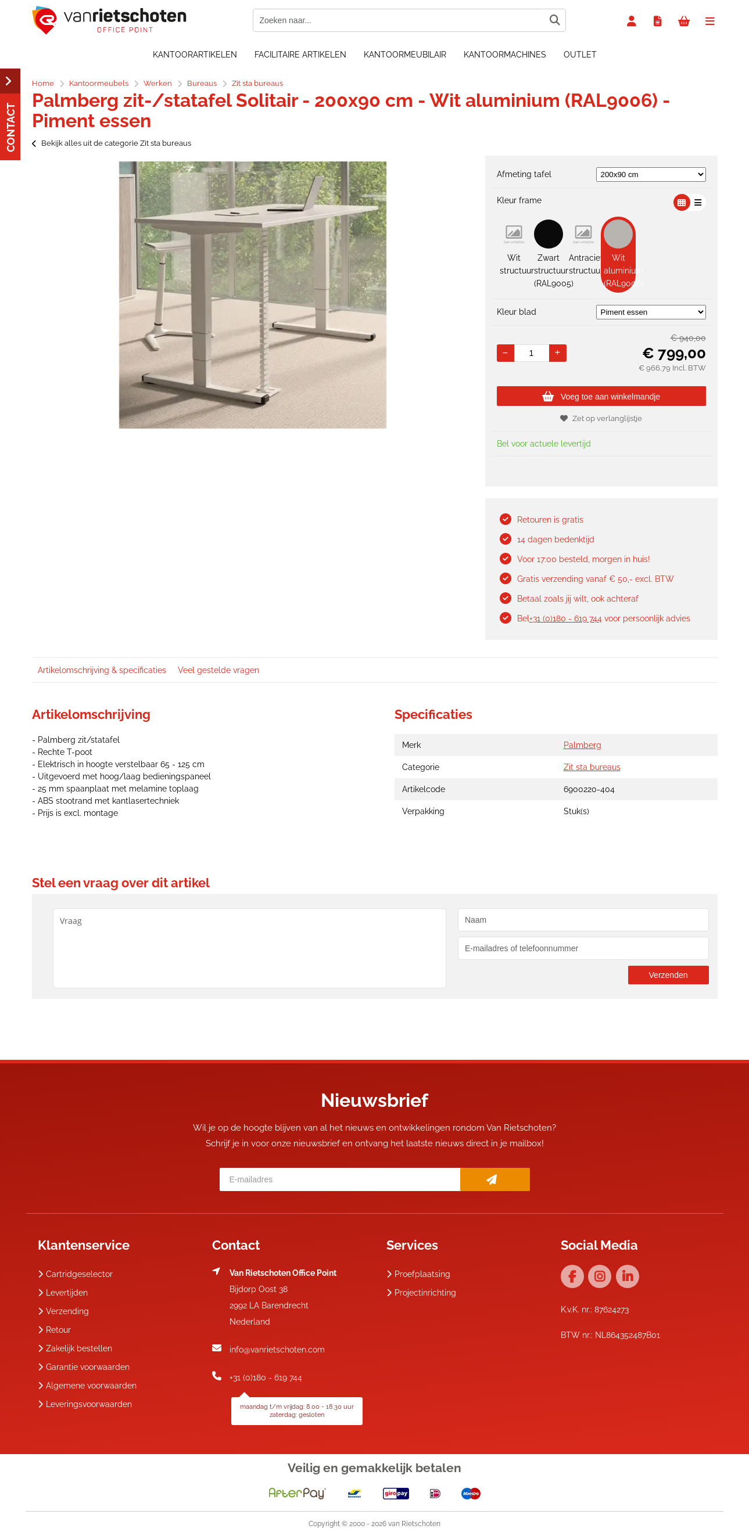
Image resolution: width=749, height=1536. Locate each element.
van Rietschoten (414, 1524)
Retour (54, 1329)
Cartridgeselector (75, 1274)
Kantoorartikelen (195, 54)
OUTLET (580, 54)
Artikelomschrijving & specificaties (102, 670)
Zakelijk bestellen (75, 1348)
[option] (253, 295)
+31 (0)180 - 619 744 (565, 618)
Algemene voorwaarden (87, 1385)
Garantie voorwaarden (84, 1367)
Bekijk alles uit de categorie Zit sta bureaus (111, 143)
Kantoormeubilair (405, 54)
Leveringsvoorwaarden (85, 1404)
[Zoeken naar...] (554, 20)
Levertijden (63, 1292)
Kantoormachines (505, 54)
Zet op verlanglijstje (601, 418)
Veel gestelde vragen (218, 670)
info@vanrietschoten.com (277, 1349)
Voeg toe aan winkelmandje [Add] (601, 396)
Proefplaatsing (418, 1274)
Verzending (63, 1311)
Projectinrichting (421, 1292)
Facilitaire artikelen (300, 54)
